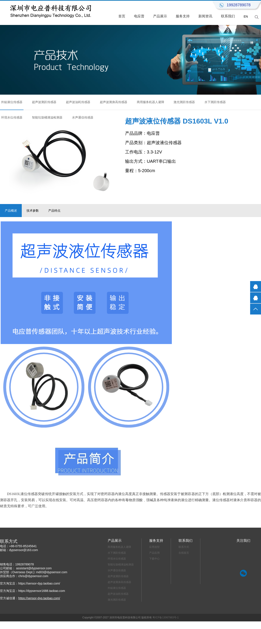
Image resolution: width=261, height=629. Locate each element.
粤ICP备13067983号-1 (165, 617)
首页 (121, 16)
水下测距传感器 (215, 102)
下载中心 (154, 558)
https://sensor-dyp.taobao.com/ (39, 583)
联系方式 (184, 546)
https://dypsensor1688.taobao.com (41, 591)
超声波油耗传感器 (78, 102)
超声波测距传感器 (44, 102)
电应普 (139, 16)
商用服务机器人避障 (150, 102)
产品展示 (160, 16)
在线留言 (184, 552)
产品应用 (154, 552)
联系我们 (228, 16)
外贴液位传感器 (11, 102)
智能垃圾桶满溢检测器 (47, 117)
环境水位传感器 (11, 117)
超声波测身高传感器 (113, 102)
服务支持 (183, 16)
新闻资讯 (205, 16)
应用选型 (154, 546)
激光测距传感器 (184, 102)
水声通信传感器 (82, 117)
